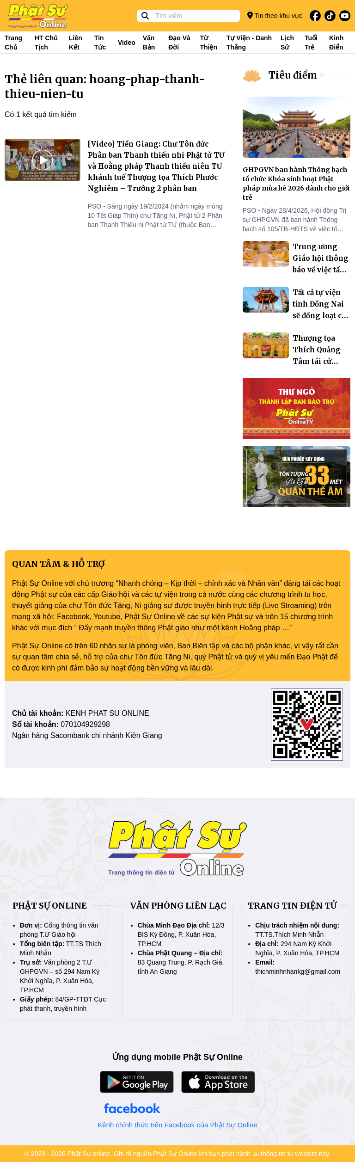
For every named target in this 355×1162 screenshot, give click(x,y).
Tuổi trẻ (311, 42)
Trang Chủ (13, 42)
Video (126, 42)
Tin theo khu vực (274, 15)
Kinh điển (336, 42)
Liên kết (75, 42)
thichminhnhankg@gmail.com (297, 971)
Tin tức (100, 42)
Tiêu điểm (293, 75)
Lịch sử (287, 42)
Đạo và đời (179, 42)
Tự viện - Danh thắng (249, 42)
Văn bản (149, 42)
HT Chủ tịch (46, 42)
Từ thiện (208, 42)
